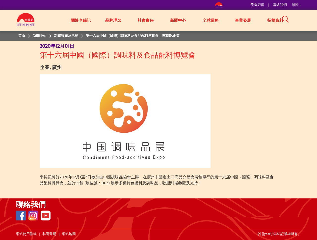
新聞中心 (178, 21)
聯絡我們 (280, 5)
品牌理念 (113, 21)
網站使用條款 (26, 234)
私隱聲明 (49, 234)
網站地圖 (69, 234)
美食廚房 (257, 5)
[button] (303, 20)
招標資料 (275, 21)
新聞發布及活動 (66, 36)
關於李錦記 (81, 21)
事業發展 (243, 21)
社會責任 (146, 21)
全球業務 (210, 21)
